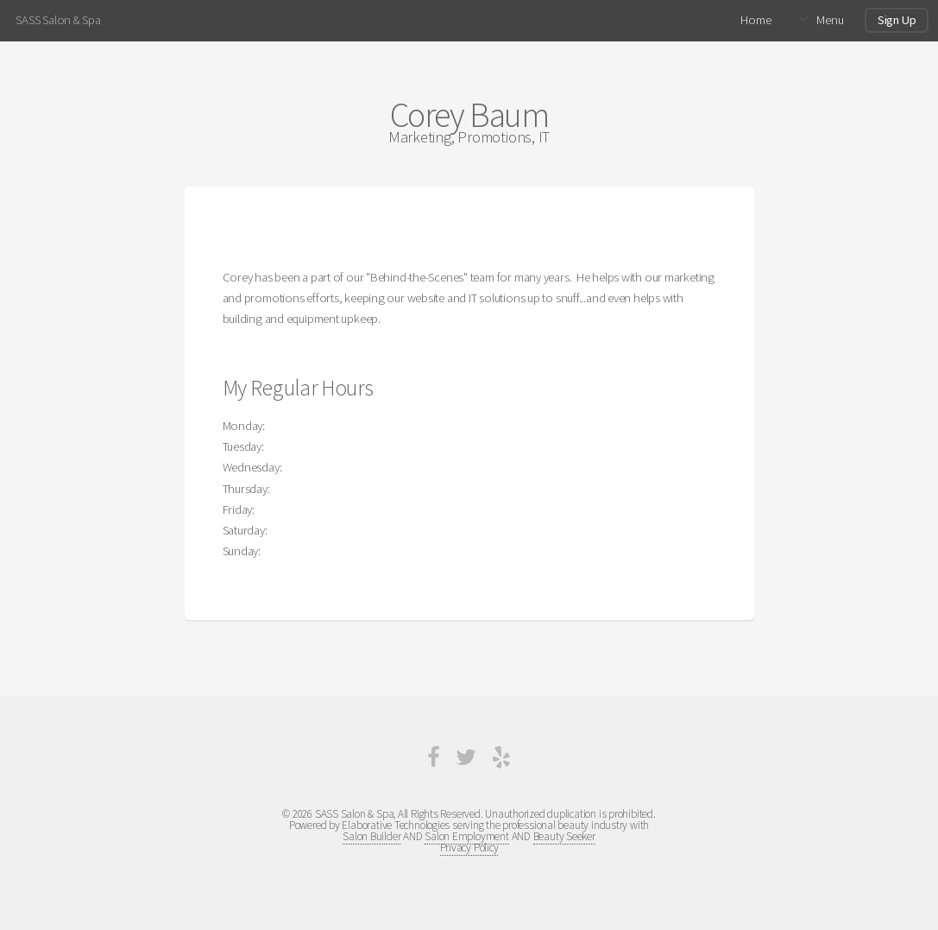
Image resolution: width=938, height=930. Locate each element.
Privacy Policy (469, 847)
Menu (829, 20)
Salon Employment (466, 836)
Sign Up (897, 20)
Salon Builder (371, 836)
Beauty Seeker (564, 836)
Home (755, 20)
